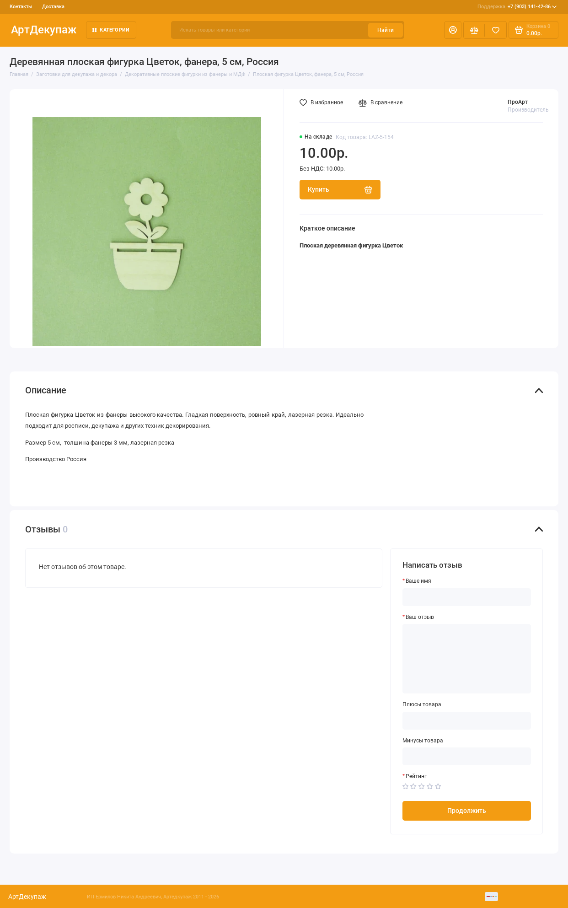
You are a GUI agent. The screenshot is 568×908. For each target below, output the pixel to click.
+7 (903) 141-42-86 (517, 7)
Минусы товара (422, 740)
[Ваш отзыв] (466, 658)
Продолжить (466, 810)
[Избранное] (495, 30)
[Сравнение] (474, 30)
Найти (385, 30)
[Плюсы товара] (466, 721)
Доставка (53, 7)
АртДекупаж (43, 29)
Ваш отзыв (420, 617)
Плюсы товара (421, 704)
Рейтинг (416, 776)
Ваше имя (418, 581)
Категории (110, 30)
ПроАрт (518, 102)
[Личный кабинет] (452, 30)
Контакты (21, 7)
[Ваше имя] (466, 597)
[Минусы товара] (466, 756)
